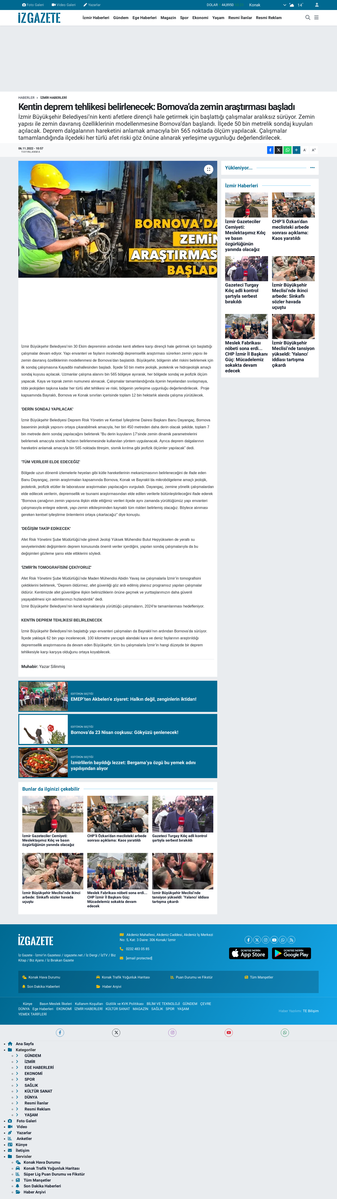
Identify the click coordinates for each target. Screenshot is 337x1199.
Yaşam (218, 17)
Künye (25, 1004)
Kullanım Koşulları (89, 1004)
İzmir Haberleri (96, 17)
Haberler (26, 97)
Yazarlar (92, 5)
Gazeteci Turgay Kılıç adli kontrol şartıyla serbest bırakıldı (179, 838)
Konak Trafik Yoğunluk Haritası (123, 977)
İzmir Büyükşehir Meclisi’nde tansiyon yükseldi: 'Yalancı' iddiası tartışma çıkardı (180, 897)
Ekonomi (200, 17)
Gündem (121, 17)
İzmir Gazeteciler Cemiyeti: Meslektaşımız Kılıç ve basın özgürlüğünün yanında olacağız (48, 840)
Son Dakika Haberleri (41, 986)
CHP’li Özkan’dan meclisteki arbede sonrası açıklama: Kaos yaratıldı (116, 838)
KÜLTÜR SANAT (118, 1009)
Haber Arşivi (108, 986)
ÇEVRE (205, 1004)
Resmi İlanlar (240, 17)
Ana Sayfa (21, 1043)
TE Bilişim (311, 1011)
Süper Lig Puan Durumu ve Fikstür (50, 1174)
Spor (184, 17)
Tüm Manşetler (259, 977)
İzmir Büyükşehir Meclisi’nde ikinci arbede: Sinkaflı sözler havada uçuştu (51, 897)
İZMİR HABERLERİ (53, 97)
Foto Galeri (33, 5)
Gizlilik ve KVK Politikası (125, 1004)
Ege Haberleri (145, 17)
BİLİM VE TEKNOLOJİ (163, 1004)
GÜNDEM (190, 1004)
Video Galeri (64, 5)
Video (17, 1126)
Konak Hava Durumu (41, 977)
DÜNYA (24, 1009)
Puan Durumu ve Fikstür (192, 977)
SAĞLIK (157, 1009)
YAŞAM (183, 1009)
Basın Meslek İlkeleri (56, 1004)
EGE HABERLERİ (35, 1067)
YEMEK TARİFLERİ (32, 1014)
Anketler (20, 1138)
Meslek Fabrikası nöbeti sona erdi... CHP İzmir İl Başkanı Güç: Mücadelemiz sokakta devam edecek (117, 899)
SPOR (170, 1009)
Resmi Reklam (269, 17)
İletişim (18, 1150)
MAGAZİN (140, 1009)
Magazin (168, 17)
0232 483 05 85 (137, 949)
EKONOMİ (64, 1009)
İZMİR (25, 1061)
